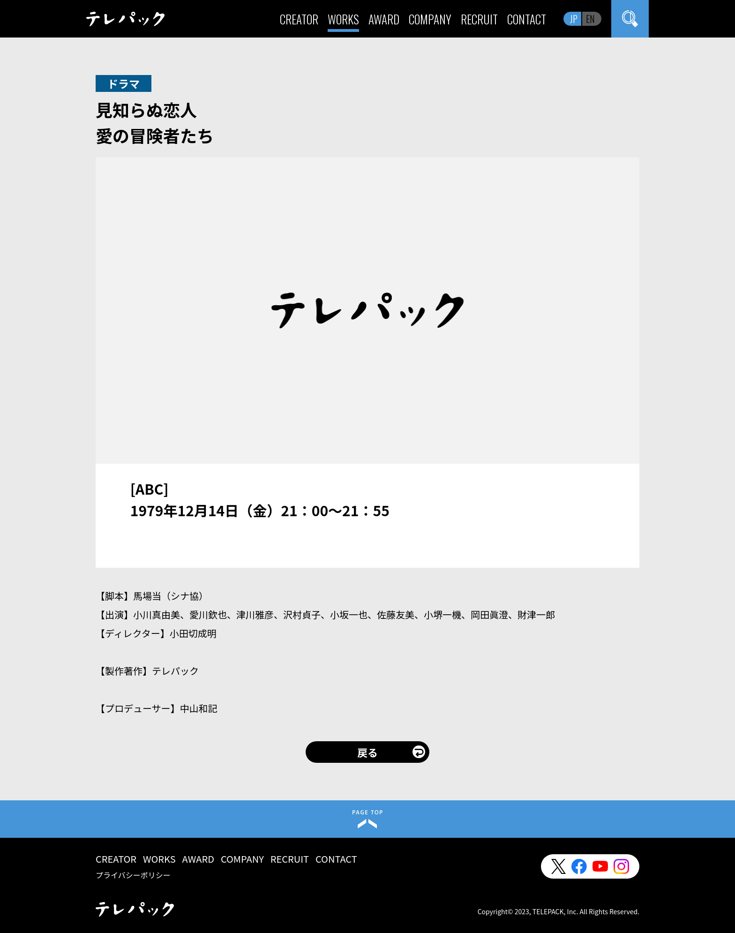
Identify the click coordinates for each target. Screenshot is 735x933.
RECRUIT (479, 19)
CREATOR (299, 19)
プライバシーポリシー (133, 874)
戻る (367, 752)
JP (574, 19)
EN (590, 19)
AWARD (383, 19)
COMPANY (430, 19)
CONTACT (526, 19)
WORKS (343, 19)
